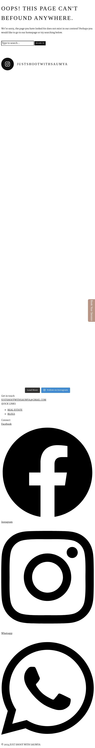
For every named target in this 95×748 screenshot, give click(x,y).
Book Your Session (91, 310)
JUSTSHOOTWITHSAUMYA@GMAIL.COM (23, 400)
